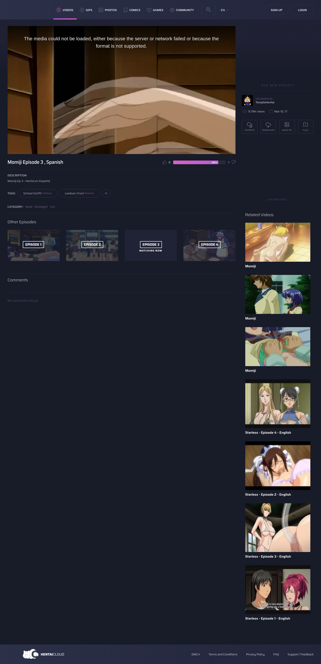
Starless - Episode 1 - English (267, 618)
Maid (28, 206)
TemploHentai (265, 102)
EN (223, 10)
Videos (65, 10)
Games (155, 10)
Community (182, 10)
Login (302, 10)
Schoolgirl (41, 206)
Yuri (52, 206)
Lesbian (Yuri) (79, 193)
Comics (131, 10)
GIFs (86, 10)
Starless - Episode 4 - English (268, 432)
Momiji (250, 266)
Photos (108, 10)
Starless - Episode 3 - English (268, 556)
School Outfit (37, 193)
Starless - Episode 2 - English (268, 494)
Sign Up (276, 10)
